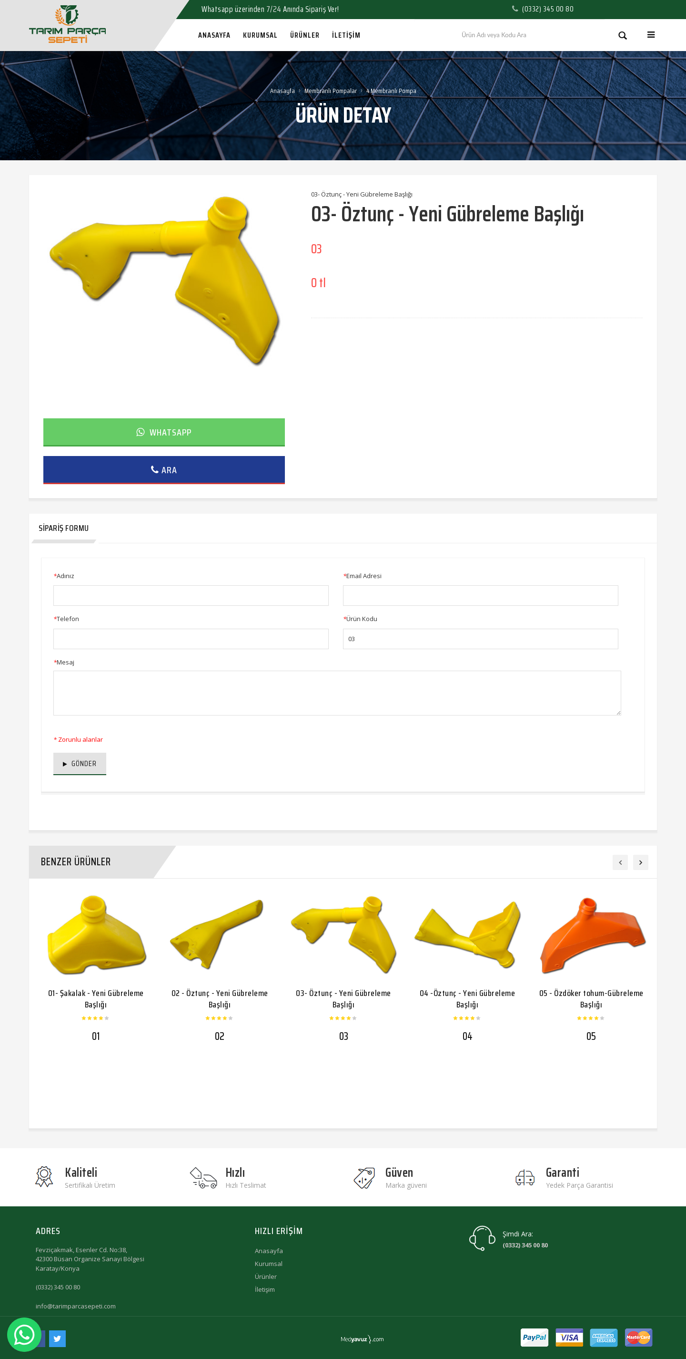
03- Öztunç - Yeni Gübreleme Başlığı (343, 998)
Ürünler (266, 1276)
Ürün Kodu (360, 618)
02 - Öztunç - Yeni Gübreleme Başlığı (220, 998)
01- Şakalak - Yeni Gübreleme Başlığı (96, 998)
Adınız (63, 575)
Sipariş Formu (64, 528)
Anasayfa (282, 90)
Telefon (66, 618)
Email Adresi (362, 575)
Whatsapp (164, 432)
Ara (164, 469)
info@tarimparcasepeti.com (76, 1306)
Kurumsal (268, 1263)
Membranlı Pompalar (330, 90)
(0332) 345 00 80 (58, 1287)
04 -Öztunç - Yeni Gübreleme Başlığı (467, 998)
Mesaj (63, 662)
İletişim (265, 1289)
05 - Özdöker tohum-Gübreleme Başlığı (591, 998)
